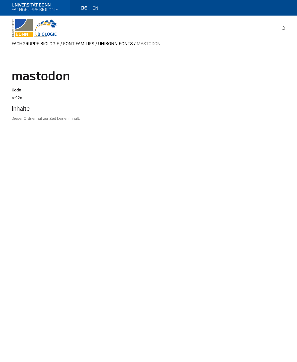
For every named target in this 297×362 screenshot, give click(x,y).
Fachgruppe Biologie (35, 43)
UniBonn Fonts (115, 43)
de (84, 7)
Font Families (78, 43)
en (95, 7)
